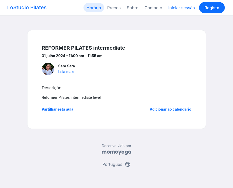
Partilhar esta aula (57, 109)
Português (116, 164)
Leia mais (66, 71)
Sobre (132, 7)
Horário (94, 7)
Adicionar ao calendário (170, 109)
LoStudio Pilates (26, 7)
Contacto (153, 7)
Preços (113, 7)
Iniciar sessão (181, 7)
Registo (211, 7)
